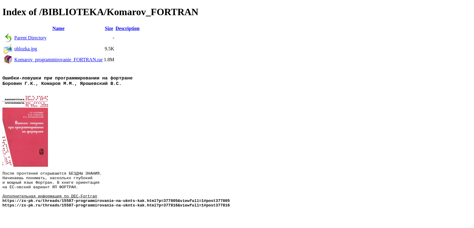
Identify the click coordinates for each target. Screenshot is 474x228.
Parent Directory (30, 37)
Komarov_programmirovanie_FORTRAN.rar (58, 59)
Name (59, 28)
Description (127, 28)
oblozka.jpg (25, 48)
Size (109, 28)
